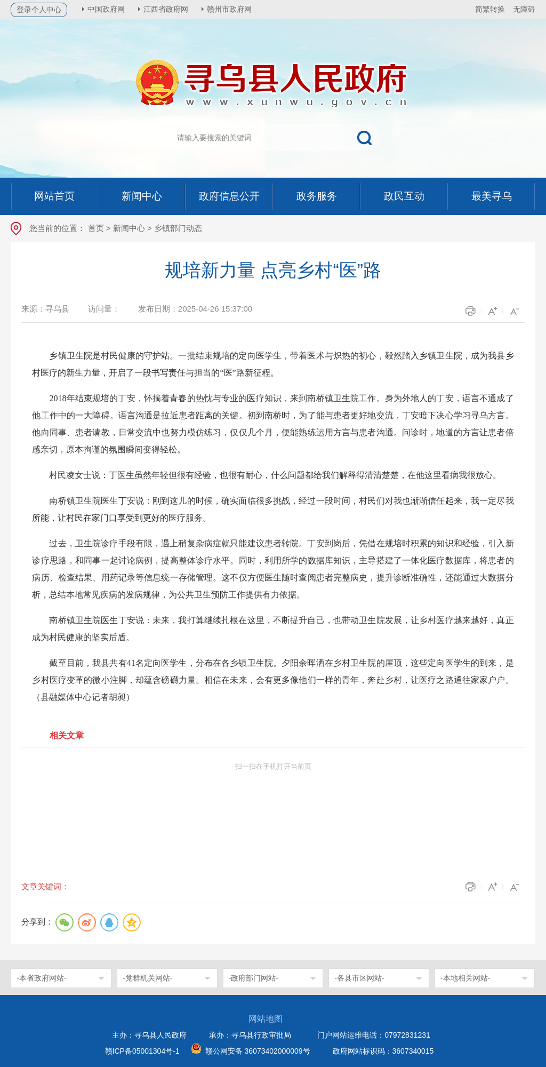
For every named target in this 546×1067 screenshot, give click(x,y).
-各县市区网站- (359, 978)
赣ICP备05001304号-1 (142, 1051)
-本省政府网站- (41, 978)
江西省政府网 (165, 9)
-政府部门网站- (253, 978)
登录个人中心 (39, 9)
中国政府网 (106, 9)
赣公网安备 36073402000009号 (257, 1051)
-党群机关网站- (147, 978)
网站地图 (265, 1018)
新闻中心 (129, 228)
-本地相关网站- (465, 978)
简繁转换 (490, 9)
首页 (96, 228)
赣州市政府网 (229, 9)
